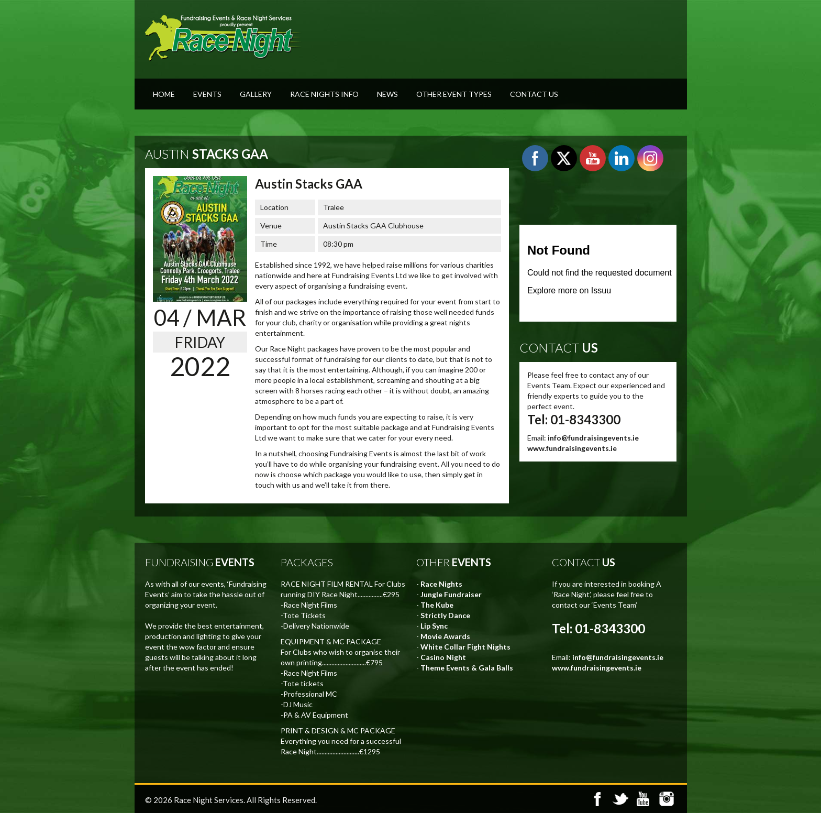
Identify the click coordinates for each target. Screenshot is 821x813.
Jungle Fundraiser (451, 594)
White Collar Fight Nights (465, 646)
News (387, 94)
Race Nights (441, 583)
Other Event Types (454, 94)
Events (207, 94)
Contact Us (534, 94)
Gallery (256, 94)
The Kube (436, 604)
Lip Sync (434, 625)
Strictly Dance (445, 615)
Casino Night (443, 657)
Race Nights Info (324, 94)
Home (164, 94)
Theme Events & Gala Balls (466, 667)
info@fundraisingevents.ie (593, 437)
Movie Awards (445, 636)
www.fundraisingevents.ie (572, 448)
